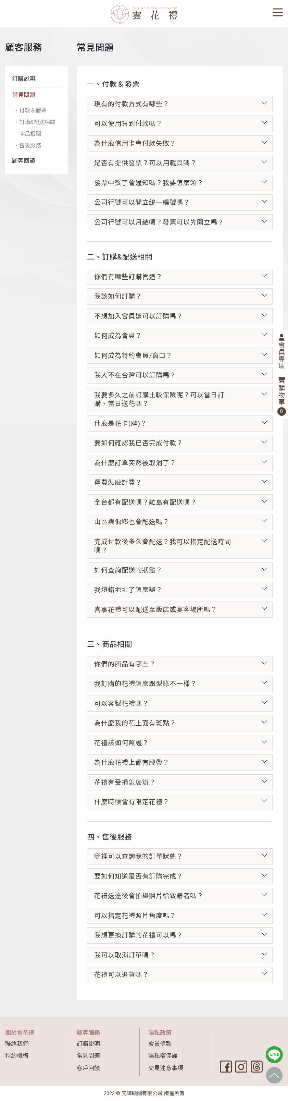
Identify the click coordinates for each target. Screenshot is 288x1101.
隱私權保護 (162, 1055)
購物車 (281, 396)
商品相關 (30, 144)
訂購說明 (23, 78)
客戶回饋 (88, 1068)
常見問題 (23, 95)
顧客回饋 (23, 171)
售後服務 (30, 156)
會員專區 (281, 352)
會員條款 (160, 1043)
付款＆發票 (33, 110)
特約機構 (16, 1055)
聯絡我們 (16, 1043)
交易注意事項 (165, 1068)
